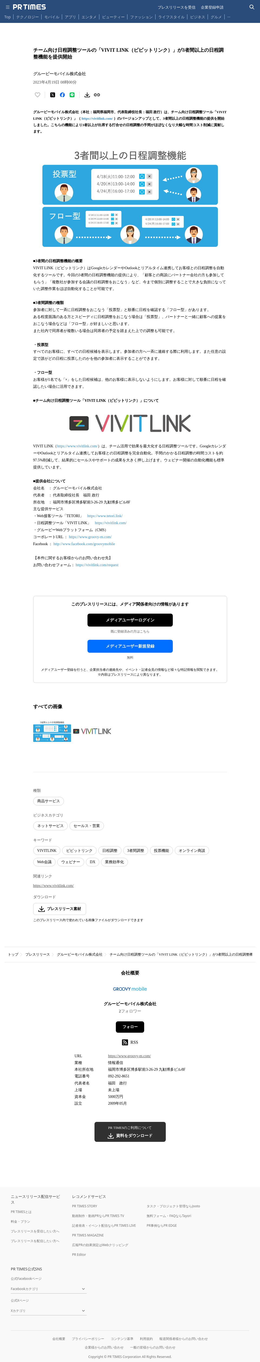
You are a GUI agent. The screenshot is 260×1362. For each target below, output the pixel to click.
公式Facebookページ (26, 1278)
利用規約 (146, 1338)
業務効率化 (114, 862)
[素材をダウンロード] (87, 95)
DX (92, 862)
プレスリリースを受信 (176, 7)
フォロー (130, 1027)
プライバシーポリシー (88, 1338)
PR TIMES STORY (84, 1206)
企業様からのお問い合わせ (104, 1347)
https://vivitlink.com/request (97, 565)
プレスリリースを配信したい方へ (35, 1241)
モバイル (51, 16)
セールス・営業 (86, 826)
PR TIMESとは (21, 1211)
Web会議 (44, 862)
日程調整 (109, 851)
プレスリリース (37, 954)
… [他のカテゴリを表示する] (228, 15)
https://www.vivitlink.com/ (77, 446)
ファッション (141, 16)
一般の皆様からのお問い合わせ (152, 1347)
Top (7, 16)
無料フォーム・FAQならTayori (169, 1216)
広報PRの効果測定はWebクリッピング (100, 1245)
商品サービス (48, 801)
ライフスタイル (171, 16)
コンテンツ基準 (122, 1338)
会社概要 (58, 1338)
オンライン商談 (192, 851)
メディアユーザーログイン (130, 620)
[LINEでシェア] (72, 95)
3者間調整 (135, 851)
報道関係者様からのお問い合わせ (183, 1338)
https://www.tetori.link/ (105, 516)
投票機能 (161, 851)
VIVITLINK (47, 851)
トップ (13, 954)
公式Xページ (20, 1300)
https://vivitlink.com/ (97, 118)
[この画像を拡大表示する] (52, 731)
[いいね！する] (37, 95)
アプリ (70, 16)
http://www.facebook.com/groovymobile (84, 544)
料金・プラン (20, 1221)
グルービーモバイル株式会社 (80, 954)
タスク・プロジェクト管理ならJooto (173, 1206)
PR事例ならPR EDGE (162, 1225)
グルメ (216, 16)
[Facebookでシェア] (62, 95)
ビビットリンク (79, 851)
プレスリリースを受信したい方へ (35, 1231)
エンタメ (89, 16)
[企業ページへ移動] (130, 990)
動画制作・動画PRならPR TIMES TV (98, 1216)
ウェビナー (70, 862)
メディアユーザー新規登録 (130, 646)
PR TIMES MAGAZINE (88, 1235)
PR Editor (79, 1254)
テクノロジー (27, 16)
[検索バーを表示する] (252, 7)
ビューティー (113, 16)
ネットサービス (50, 826)
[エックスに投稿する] (52, 95)
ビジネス (197, 16)
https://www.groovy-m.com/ (90, 537)
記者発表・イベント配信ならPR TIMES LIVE (104, 1225)
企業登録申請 (212, 7)
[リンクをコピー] (97, 95)
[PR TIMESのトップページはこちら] (29, 7)
